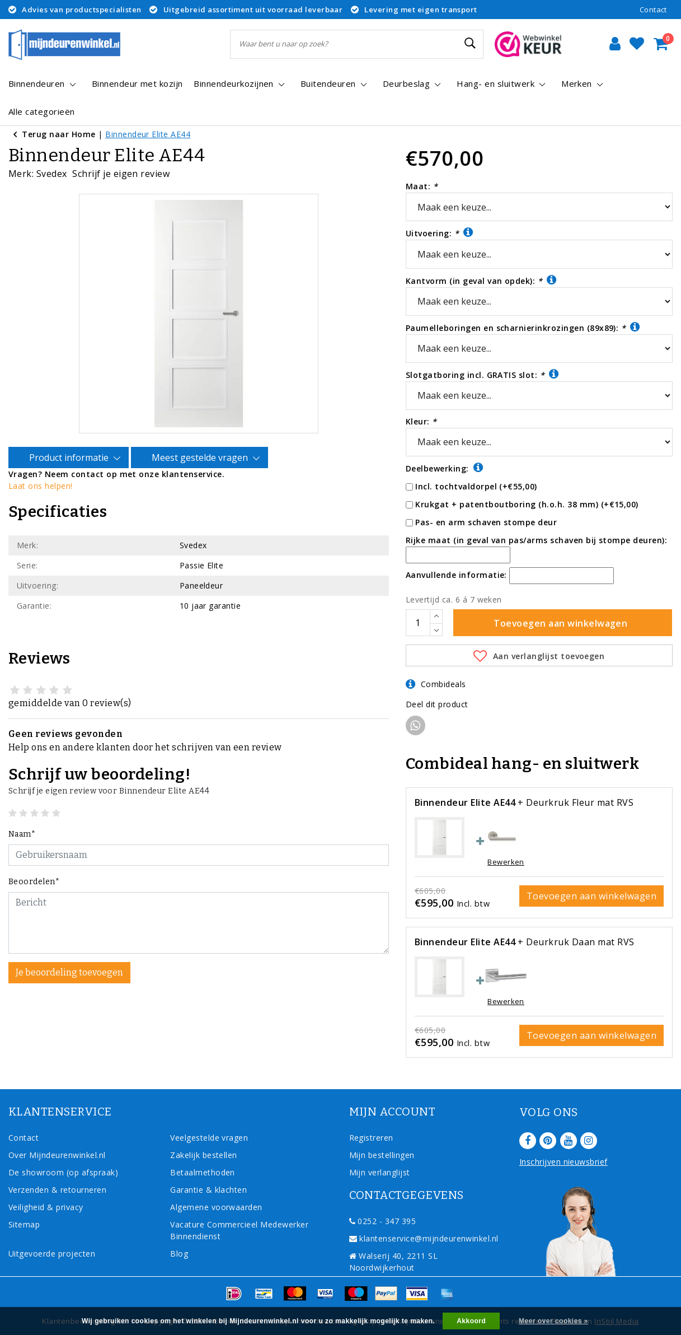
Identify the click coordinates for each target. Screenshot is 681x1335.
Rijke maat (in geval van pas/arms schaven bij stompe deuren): (536, 540)
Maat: (422, 186)
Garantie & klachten (208, 1189)
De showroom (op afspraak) (65, 1172)
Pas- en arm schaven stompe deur (486, 522)
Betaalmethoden (202, 1172)
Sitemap (24, 1224)
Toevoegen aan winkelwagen (591, 896)
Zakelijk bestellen (203, 1155)
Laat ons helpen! (40, 474)
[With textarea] (198, 911)
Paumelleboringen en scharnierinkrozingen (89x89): (523, 327)
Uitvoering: (439, 233)
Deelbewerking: (444, 468)
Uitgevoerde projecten (51, 1253)
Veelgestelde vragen (209, 1137)
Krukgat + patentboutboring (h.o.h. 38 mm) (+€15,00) (526, 504)
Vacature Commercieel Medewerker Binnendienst (239, 1230)
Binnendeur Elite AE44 (147, 134)
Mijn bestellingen (382, 1155)
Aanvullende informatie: (456, 575)
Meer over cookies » (553, 1321)
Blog (179, 1253)
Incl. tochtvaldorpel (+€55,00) (476, 486)
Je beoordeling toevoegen (69, 961)
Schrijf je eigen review (121, 173)
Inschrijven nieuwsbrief (563, 1161)
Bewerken (505, 862)
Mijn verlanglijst (379, 1172)
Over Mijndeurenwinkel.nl (57, 1155)
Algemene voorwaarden (216, 1207)
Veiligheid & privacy (45, 1207)
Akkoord (471, 1321)
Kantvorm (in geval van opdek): (481, 280)
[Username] (198, 844)
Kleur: (421, 421)
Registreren (371, 1137)
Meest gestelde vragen (201, 447)
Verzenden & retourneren (57, 1189)
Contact (653, 9)
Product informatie (70, 447)
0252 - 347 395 (382, 1221)
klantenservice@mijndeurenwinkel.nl (424, 1238)
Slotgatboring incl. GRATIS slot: (482, 374)
